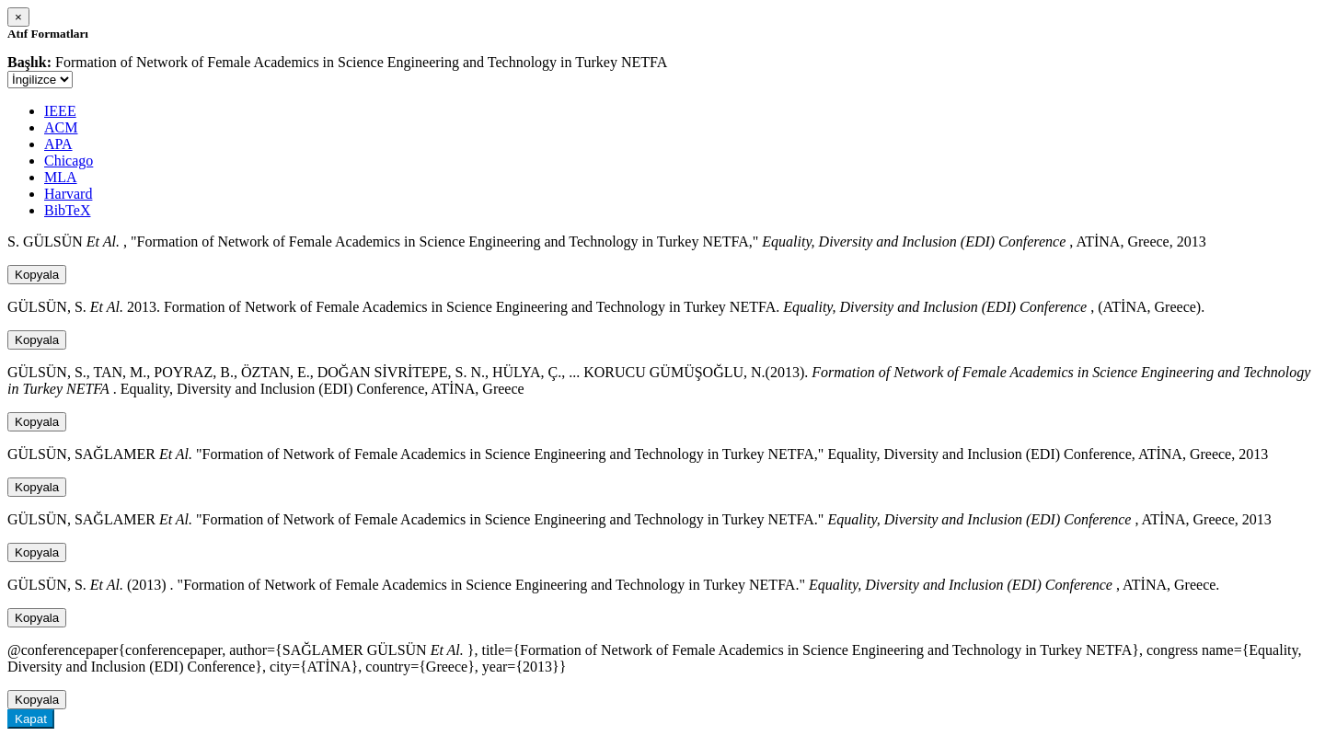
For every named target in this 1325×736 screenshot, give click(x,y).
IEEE (60, 111)
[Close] (18, 17)
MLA (60, 177)
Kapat (31, 719)
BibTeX (67, 210)
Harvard (68, 193)
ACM (60, 127)
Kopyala (37, 275)
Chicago (68, 160)
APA (58, 144)
